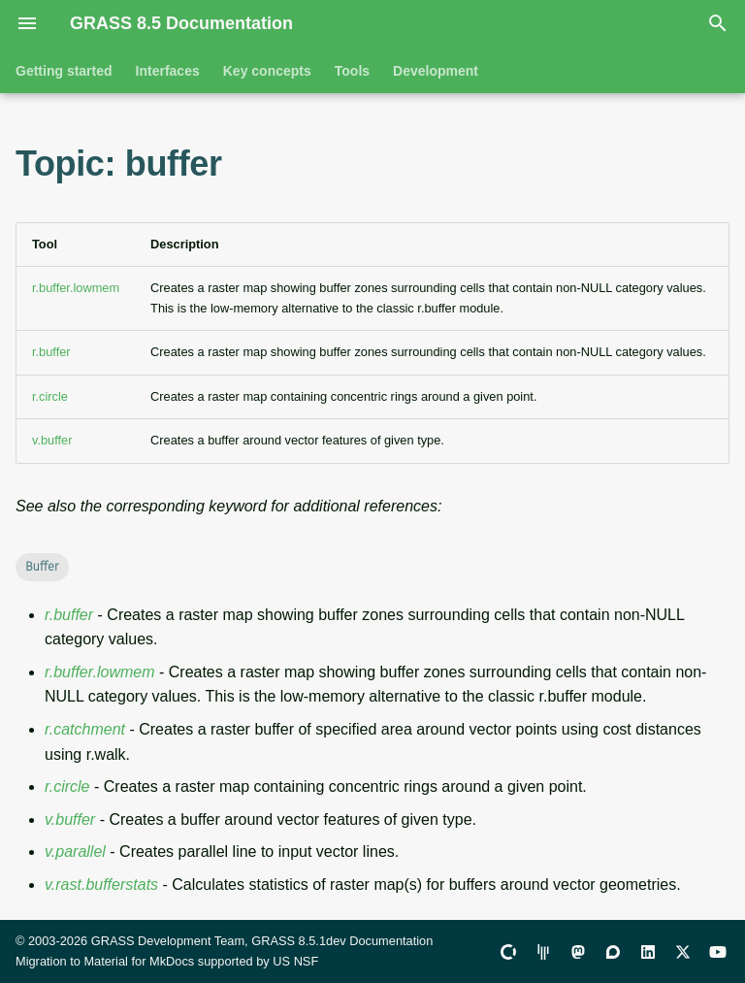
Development (435, 71)
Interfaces (168, 71)
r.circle (50, 396)
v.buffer (52, 440)
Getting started (64, 71)
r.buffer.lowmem (75, 287)
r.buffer (51, 351)
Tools (352, 71)
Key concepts (267, 71)
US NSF (295, 961)
